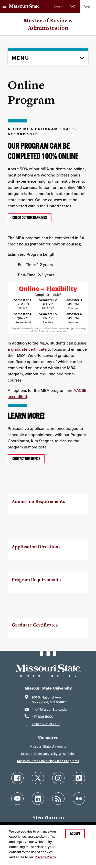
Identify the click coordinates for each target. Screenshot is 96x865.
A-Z (72, 6)
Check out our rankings (29, 217)
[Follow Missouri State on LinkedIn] (38, 798)
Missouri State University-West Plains (48, 753)
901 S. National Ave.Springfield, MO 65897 (49, 700)
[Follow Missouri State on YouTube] (17, 798)
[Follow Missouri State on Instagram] (58, 778)
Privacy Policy (45, 857)
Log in (58, 6)
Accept (75, 833)
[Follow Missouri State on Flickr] (79, 798)
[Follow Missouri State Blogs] (58, 798)
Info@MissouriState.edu (49, 709)
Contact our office (26, 458)
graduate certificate (29, 349)
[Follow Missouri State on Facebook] (17, 778)
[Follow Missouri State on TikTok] (79, 778)
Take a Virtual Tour (46, 723)
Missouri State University (48, 746)
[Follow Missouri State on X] (38, 778)
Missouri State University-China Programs (48, 760)
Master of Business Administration (48, 24)
